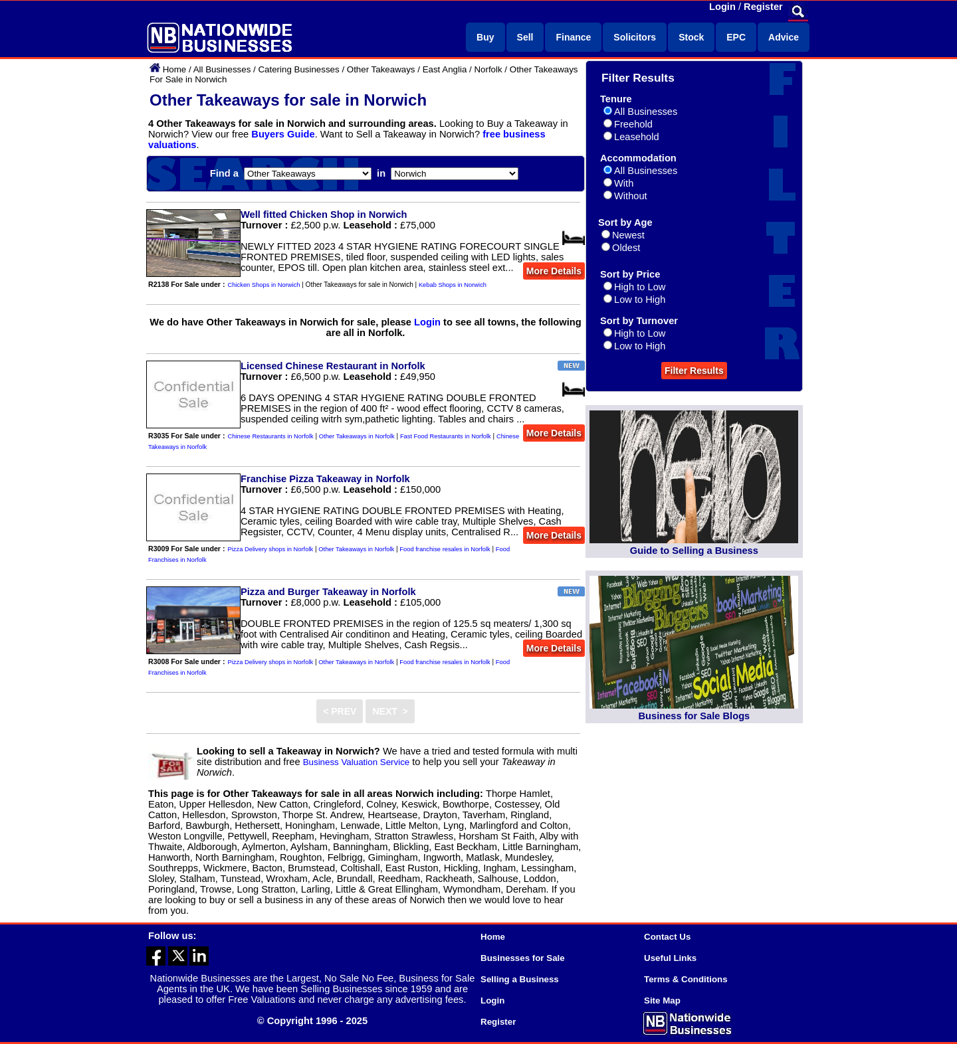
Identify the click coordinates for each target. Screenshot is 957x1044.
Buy (485, 37)
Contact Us (667, 937)
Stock (691, 37)
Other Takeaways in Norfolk (357, 436)
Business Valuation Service (356, 762)
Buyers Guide (282, 134)
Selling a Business (519, 979)
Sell (525, 37)
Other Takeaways (381, 69)
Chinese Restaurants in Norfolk (271, 436)
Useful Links (670, 958)
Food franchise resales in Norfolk (444, 549)
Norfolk (488, 69)
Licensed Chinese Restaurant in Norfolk (333, 366)
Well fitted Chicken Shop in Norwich (324, 214)
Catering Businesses (298, 69)
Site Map (662, 1000)
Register (763, 6)
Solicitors (634, 37)
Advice (783, 37)
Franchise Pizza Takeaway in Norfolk (325, 479)
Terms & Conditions (686, 979)
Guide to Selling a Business (694, 550)
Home (175, 69)
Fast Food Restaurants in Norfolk (445, 436)
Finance (573, 37)
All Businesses (222, 69)
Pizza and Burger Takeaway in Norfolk (328, 591)
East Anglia (445, 69)
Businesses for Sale (522, 958)
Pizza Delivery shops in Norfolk (271, 549)
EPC (736, 37)
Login (722, 6)
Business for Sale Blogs (694, 716)
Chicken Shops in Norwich (264, 285)
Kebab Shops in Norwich (452, 285)
